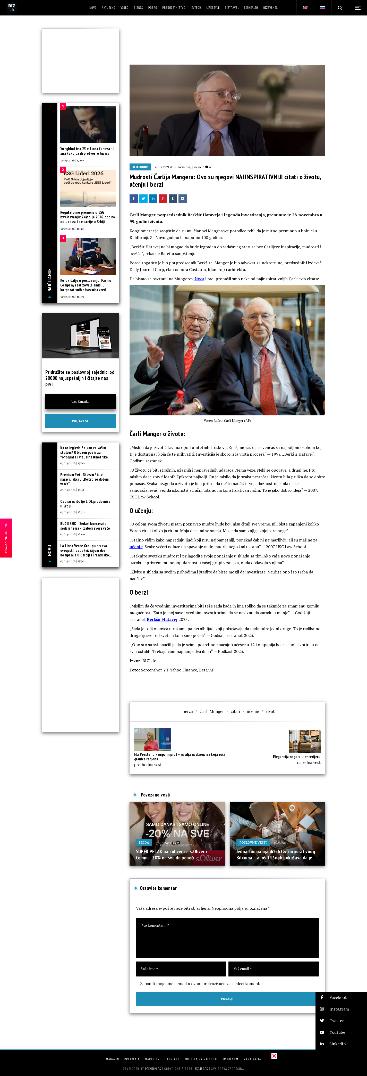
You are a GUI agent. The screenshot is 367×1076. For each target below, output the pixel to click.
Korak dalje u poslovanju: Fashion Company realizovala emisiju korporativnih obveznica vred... (86, 285)
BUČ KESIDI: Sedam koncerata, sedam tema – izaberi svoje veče (85, 526)
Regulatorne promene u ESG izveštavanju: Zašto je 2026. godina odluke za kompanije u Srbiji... (87, 217)
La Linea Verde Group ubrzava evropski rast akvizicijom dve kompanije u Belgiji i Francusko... (86, 550)
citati (235, 711)
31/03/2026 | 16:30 (72, 228)
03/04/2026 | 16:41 (72, 490)
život (199, 279)
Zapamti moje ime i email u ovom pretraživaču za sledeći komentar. (202, 983)
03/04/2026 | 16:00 (72, 534)
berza (188, 711)
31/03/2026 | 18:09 (72, 296)
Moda (144, 842)
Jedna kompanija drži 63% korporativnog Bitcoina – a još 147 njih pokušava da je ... (276, 854)
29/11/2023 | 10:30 (189, 167)
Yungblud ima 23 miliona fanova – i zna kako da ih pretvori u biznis (87, 151)
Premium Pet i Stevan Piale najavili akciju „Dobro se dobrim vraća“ (85, 479)
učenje (136, 546)
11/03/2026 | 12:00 (285, 843)
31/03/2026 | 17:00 (72, 160)
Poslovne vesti (253, 842)
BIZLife (168, 167)
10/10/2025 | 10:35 (167, 843)
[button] (341, 997)
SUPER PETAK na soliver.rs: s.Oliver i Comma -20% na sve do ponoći (171, 854)
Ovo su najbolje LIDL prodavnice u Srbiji (85, 503)
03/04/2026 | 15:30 (72, 561)
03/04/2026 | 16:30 (72, 512)
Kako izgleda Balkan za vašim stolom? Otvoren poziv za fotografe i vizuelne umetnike (84, 452)
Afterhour (140, 167)
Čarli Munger (212, 711)
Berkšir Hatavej (162, 619)
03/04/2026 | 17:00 (72, 463)
